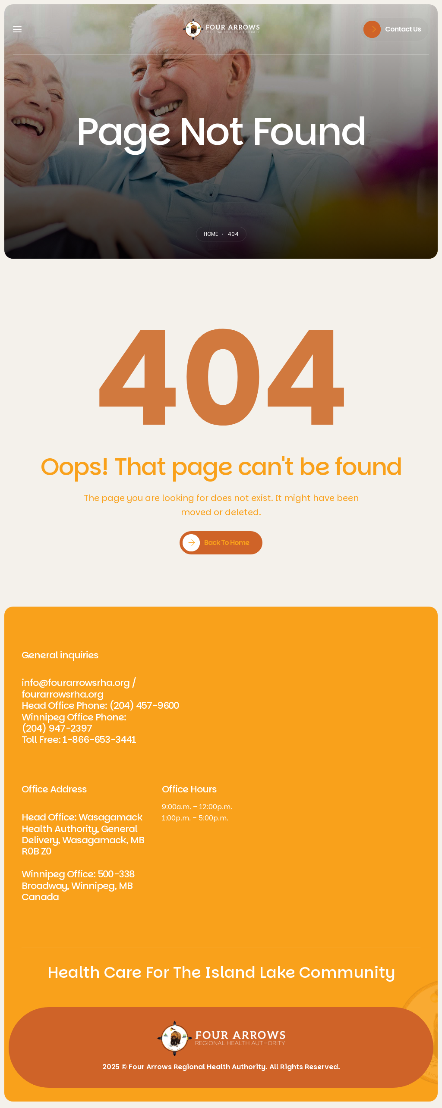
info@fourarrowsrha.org (75, 682)
